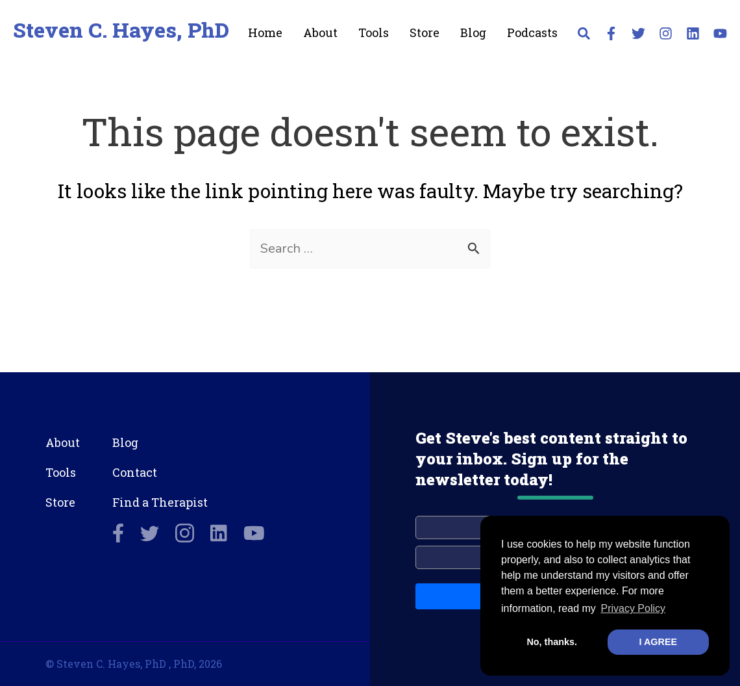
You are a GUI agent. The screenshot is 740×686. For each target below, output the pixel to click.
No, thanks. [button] (551, 642)
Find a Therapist (160, 502)
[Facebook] (611, 33)
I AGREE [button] (658, 642)
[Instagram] (665, 33)
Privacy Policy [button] (632, 608)
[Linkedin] (693, 33)
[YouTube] (720, 33)
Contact (134, 472)
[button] (584, 36)
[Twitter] (638, 33)
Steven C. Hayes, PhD (121, 30)
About (320, 32)
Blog (473, 32)
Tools (373, 32)
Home (265, 32)
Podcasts (532, 32)
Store (424, 32)
